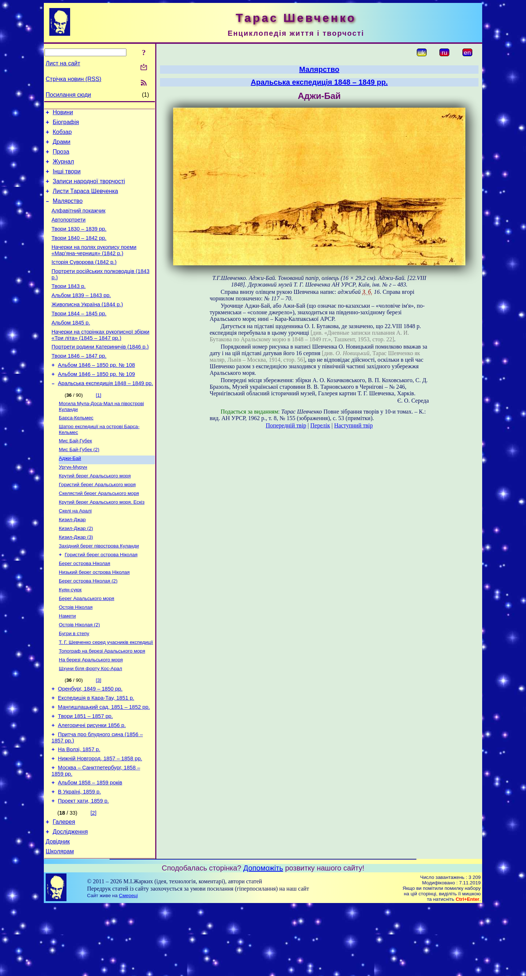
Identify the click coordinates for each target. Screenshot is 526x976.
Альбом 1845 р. (71, 347)
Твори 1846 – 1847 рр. (79, 383)
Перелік (320, 425)
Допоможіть (263, 938)
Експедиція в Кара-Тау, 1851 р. (96, 753)
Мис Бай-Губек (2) (79, 484)
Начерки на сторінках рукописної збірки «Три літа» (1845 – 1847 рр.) (100, 360)
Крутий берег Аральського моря (95, 512)
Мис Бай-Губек (75, 474)
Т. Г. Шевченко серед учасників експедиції (106, 692)
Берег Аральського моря (86, 645)
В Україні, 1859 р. (79, 856)
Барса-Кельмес (76, 450)
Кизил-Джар (72, 559)
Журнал (63, 168)
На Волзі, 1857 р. (79, 809)
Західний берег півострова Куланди (99, 588)
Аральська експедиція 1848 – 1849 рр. (105, 414)
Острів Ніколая (75, 654)
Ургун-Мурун (73, 503)
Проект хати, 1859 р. (83, 866)
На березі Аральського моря (91, 711)
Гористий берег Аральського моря (97, 521)
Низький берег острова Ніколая (94, 616)
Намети (67, 664)
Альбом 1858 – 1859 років (90, 846)
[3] (98, 732)
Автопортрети (68, 233)
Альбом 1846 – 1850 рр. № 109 (96, 404)
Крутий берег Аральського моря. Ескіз (102, 540)
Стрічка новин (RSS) (73, 79)
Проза (61, 157)
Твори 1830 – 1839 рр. (79, 243)
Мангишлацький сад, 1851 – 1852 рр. (104, 763)
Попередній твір (286, 425)
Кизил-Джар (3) (76, 578)
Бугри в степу (74, 683)
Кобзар (62, 135)
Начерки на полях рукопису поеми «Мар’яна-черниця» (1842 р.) (94, 267)
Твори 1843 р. (68, 306)
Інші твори (67, 179)
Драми (61, 146)
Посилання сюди (68, 95)
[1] (98, 426)
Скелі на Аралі (75, 550)
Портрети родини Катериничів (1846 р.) (100, 373)
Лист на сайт (63, 63)
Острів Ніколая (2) (79, 673)
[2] (93, 878)
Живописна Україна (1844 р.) (87, 326)
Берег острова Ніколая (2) (88, 626)
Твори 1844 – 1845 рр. (79, 336)
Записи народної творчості (89, 190)
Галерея (64, 888)
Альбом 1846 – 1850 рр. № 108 (96, 393)
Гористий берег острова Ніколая (101, 597)
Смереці (128, 965)
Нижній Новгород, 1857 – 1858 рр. (100, 820)
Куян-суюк (70, 635)
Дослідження (70, 899)
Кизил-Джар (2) (76, 569)
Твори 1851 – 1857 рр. (85, 773)
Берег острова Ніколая (84, 607)
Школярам (60, 921)
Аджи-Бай (70, 493)
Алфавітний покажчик (79, 223)
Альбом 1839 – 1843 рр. (81, 316)
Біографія (66, 124)
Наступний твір (353, 425)
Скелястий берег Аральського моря (99, 531)
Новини (63, 113)
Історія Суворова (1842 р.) (84, 280)
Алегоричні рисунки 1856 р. (92, 783)
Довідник (58, 910)
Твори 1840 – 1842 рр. (79, 253)
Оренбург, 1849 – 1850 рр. (90, 742)
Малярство (68, 212)
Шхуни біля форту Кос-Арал (90, 721)
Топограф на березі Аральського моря (102, 702)
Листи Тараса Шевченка (85, 201)
